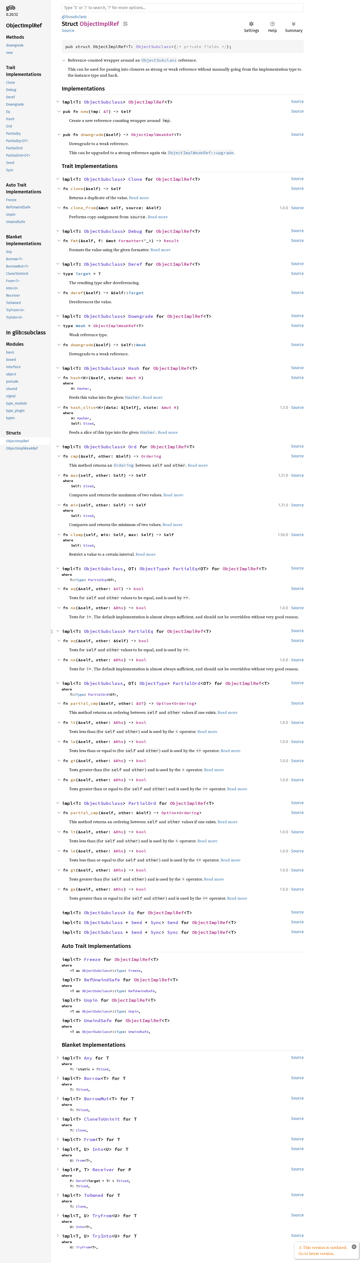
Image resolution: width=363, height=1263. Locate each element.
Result (171, 240)
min (74, 504)
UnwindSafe (98, 1020)
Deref (135, 264)
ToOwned (93, 1195)
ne (73, 607)
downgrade (92, 134)
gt (73, 760)
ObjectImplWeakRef (152, 134)
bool (139, 588)
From (89, 1139)
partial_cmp (84, 703)
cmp (74, 456)
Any (88, 1058)
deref (77, 292)
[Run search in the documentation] (183, 8)
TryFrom (102, 1215)
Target (83, 273)
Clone (135, 179)
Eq (131, 913)
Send (136, 922)
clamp (77, 534)
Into (97, 1149)
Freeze (92, 959)
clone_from (83, 207)
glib (65, 16)
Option (163, 703)
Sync (156, 922)
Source (68, 30)
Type (80, 580)
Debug (135, 231)
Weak (81, 325)
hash (76, 377)
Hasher (83, 388)
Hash (133, 368)
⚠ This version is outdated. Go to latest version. (322, 1250)
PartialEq (185, 569)
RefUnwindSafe (102, 980)
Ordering (151, 456)
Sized (88, 423)
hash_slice (83, 407)
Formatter (129, 240)
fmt (74, 240)
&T (105, 111)
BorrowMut (96, 1099)
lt (73, 722)
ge (73, 779)
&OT (117, 588)
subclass (78, 16)
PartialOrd (186, 683)
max (74, 475)
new (84, 111)
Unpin (91, 1000)
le (73, 741)
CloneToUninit (102, 1119)
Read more (139, 197)
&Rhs (118, 607)
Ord (132, 447)
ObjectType (153, 569)
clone (77, 188)
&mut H (133, 377)
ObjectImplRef (146, 102)
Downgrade (140, 316)
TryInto (102, 1236)
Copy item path (125, 23)
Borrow (92, 1078)
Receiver (103, 1169)
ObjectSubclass (153, 46)
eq (73, 588)
